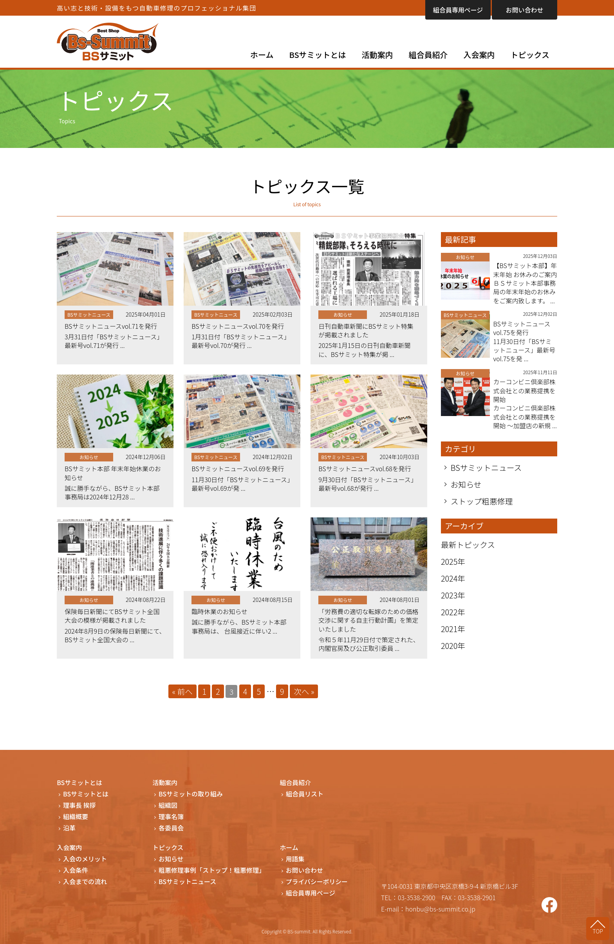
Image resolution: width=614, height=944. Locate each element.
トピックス (530, 54)
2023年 (453, 604)
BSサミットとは (317, 54)
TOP (598, 931)
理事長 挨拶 (79, 805)
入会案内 (479, 54)
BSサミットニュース (486, 477)
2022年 (453, 621)
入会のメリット (85, 859)
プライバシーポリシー (317, 882)
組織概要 (75, 817)
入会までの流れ (85, 882)
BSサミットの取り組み (191, 794)
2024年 (453, 587)
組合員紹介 (428, 54)
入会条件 (75, 870)
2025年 (453, 570)
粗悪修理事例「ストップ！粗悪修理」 (212, 870)
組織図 (168, 805)
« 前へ (182, 691)
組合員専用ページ (458, 9)
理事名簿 (171, 817)
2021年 (453, 638)
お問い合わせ (524, 9)
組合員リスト (304, 794)
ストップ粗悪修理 (482, 510)
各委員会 (171, 828)
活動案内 (377, 54)
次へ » (304, 691)
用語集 (295, 859)
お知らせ (466, 493)
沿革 (69, 828)
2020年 (453, 655)
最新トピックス (468, 554)
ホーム (261, 54)
